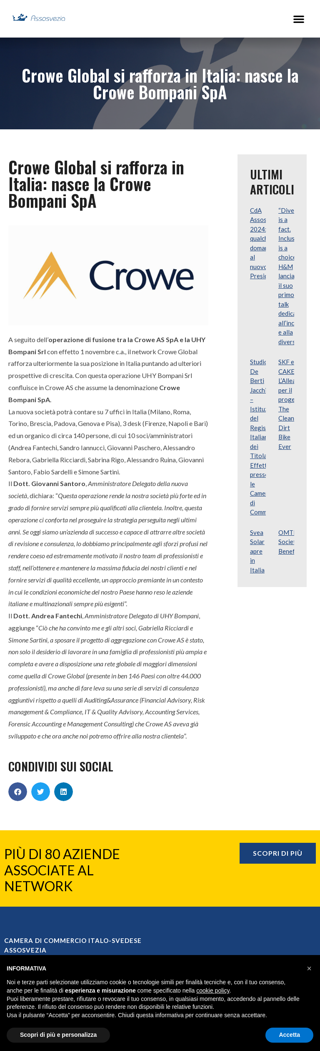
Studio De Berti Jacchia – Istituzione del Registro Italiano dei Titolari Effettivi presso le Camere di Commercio (265, 437)
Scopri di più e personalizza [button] (58, 1034)
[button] (299, 19)
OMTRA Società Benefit (290, 542)
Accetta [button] (289, 1034)
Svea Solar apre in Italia (257, 551)
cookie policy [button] (212, 990)
